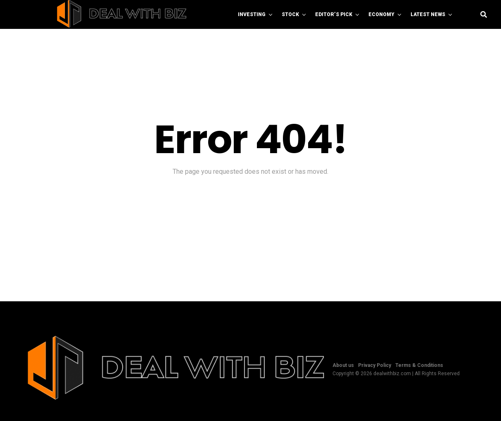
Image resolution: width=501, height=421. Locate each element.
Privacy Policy (374, 365)
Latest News (428, 14)
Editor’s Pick (333, 14)
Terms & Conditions (419, 365)
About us (343, 365)
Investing (252, 14)
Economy (381, 14)
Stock (290, 14)
